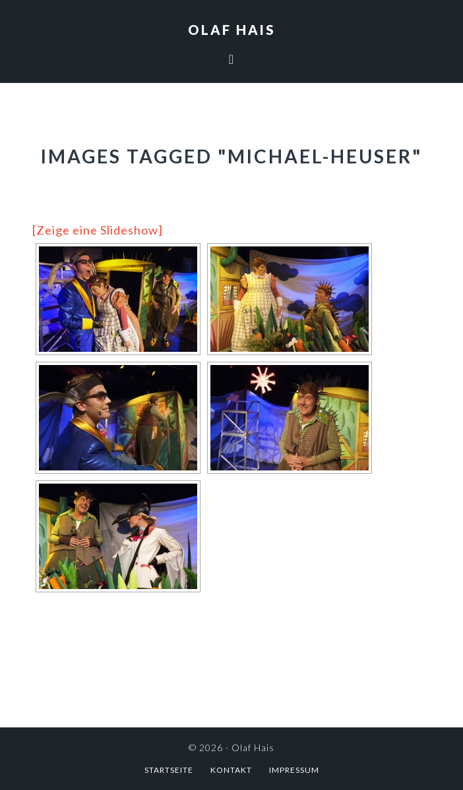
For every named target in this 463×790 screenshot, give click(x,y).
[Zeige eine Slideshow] (97, 230)
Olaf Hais (232, 30)
